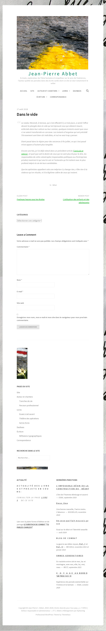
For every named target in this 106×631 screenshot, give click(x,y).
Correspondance (58, 97)
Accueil (23, 91)
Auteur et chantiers (47, 91)
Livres (65, 91)
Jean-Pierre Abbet (53, 73)
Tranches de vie (25, 401)
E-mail (20, 291)
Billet (54, 185)
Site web (20, 303)
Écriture (41, 97)
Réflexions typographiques (30, 436)
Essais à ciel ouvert (27, 414)
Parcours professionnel (29, 406)
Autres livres (24, 423)
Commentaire (23, 247)
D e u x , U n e (62, 504)
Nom (19, 280)
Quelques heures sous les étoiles (31, 199)
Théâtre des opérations (29, 419)
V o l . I (82, 544)
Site (32, 91)
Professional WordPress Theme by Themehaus (53, 615)
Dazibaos (77, 91)
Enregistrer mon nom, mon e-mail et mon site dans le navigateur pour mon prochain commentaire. (52, 318)
